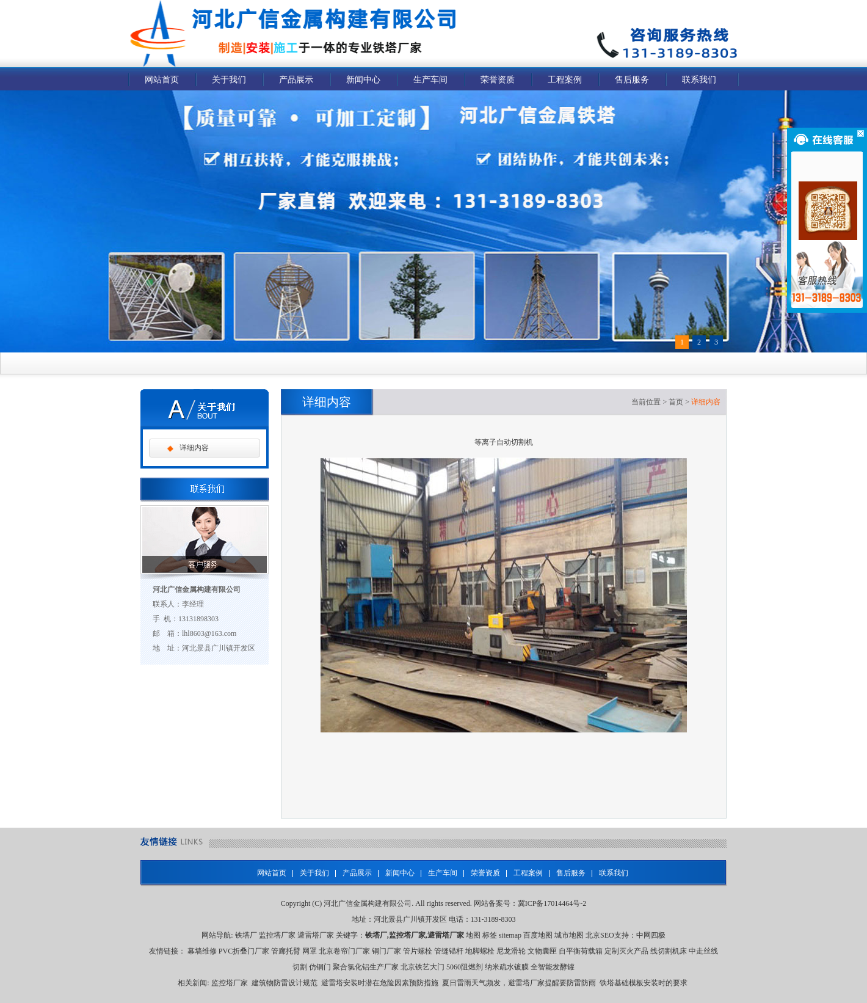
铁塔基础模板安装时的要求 (643, 983)
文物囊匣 (542, 951)
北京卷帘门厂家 (344, 951)
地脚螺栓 (480, 951)
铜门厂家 (386, 951)
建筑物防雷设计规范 (284, 983)
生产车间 (430, 79)
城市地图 (569, 935)
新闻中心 (363, 79)
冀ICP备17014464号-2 (552, 903)
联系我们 (699, 79)
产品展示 (296, 79)
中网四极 (651, 935)
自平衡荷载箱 (581, 951)
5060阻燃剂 (464, 967)
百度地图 (538, 935)
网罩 (309, 951)
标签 (489, 935)
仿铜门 (320, 967)
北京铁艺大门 (422, 967)
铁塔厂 (246, 935)
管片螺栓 (417, 951)
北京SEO (600, 935)
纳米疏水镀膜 (507, 967)
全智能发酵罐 (553, 967)
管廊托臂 (285, 951)
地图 (473, 935)
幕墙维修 (202, 951)
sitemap (510, 935)
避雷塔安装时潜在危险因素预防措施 (379, 983)
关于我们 (229, 79)
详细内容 (194, 447)
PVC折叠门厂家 (244, 951)
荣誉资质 (498, 79)
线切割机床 (668, 951)
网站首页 (162, 79)
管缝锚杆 (448, 951)
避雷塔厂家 (315, 935)
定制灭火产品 (626, 951)
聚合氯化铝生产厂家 (366, 967)
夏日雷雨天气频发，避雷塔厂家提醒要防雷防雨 (519, 983)
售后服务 (632, 79)
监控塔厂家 (277, 935)
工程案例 (565, 79)
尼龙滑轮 (511, 951)
